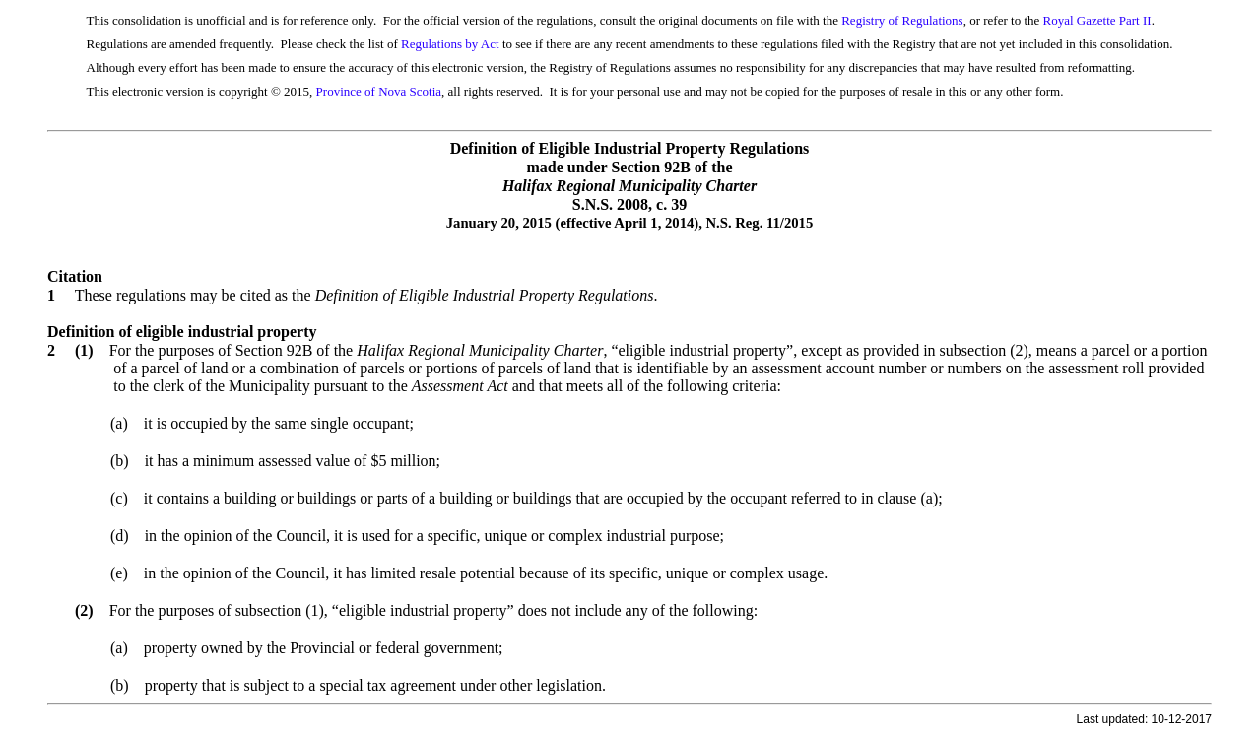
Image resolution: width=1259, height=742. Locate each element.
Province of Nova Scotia (378, 91)
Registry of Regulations (902, 20)
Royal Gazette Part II (1097, 20)
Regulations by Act (450, 43)
